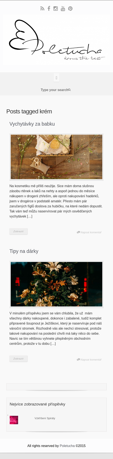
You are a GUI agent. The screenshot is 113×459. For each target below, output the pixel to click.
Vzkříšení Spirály (45, 418)
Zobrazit (18, 231)
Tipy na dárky (23, 251)
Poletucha (67, 446)
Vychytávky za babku (32, 124)
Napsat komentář (91, 232)
